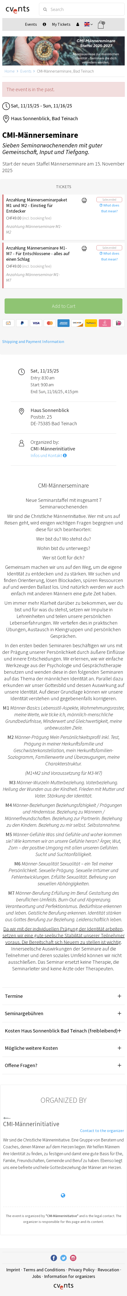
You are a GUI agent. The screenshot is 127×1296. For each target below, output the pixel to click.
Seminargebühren (24, 1013)
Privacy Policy (81, 1270)
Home (10, 71)
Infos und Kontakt (49, 455)
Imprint (13, 1270)
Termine (14, 996)
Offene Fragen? (21, 1065)
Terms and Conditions (44, 1270)
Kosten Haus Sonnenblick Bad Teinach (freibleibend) (61, 1030)
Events (25, 71)
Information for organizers (69, 1276)
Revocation (108, 1270)
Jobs (36, 1276)
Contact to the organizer (102, 1130)
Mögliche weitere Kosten (31, 1048)
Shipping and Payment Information (33, 341)
